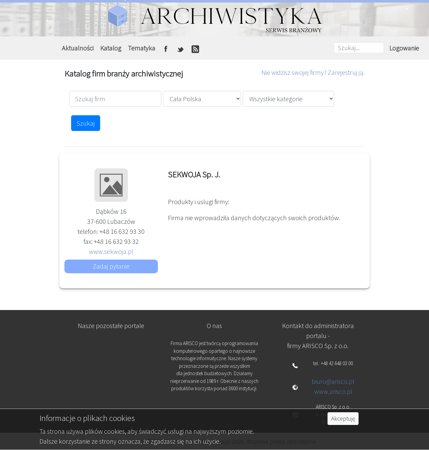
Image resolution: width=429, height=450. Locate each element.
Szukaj (85, 123)
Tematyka (141, 48)
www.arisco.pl (333, 391)
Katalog (110, 48)
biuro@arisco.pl (333, 381)
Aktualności (77, 48)
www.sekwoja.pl (111, 251)
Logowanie (404, 48)
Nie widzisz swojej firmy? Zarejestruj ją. (313, 72)
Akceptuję (343, 418)
